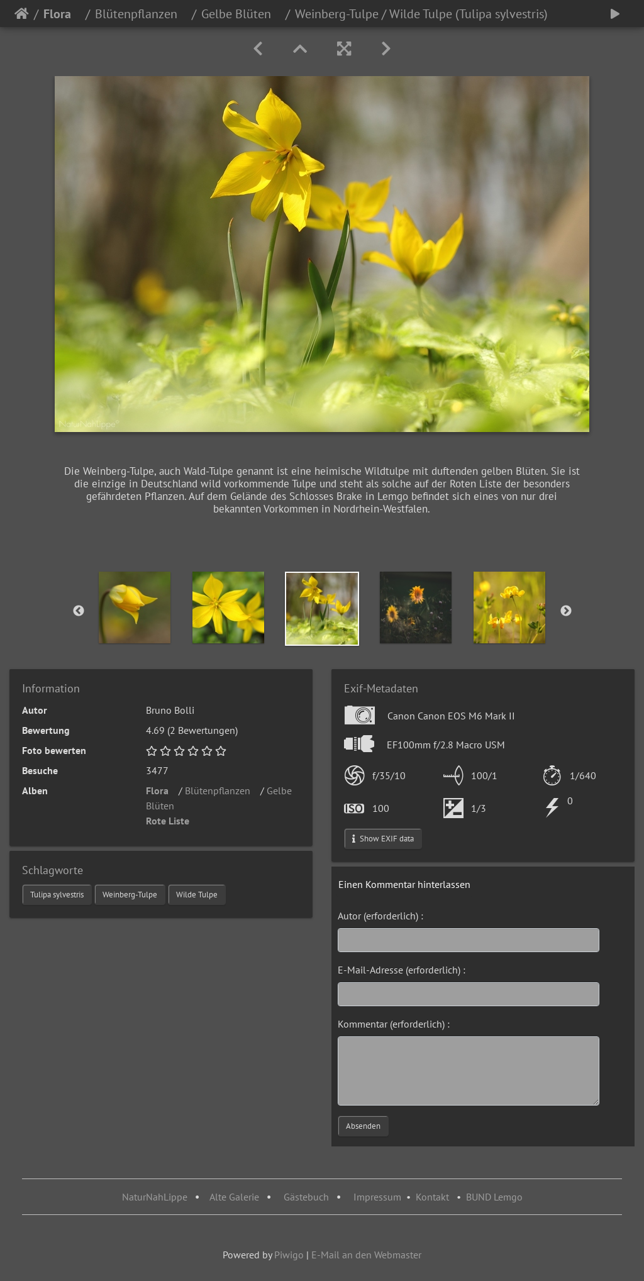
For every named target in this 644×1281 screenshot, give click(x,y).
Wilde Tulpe (197, 894)
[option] (135, 607)
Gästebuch (307, 1196)
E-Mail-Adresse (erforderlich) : (401, 969)
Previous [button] (78, 611)
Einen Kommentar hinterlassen (404, 884)
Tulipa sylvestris (57, 894)
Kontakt (432, 1196)
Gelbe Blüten (240, 14)
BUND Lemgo (494, 1196)
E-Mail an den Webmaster (366, 1254)
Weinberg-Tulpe (130, 894)
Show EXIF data (383, 838)
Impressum (377, 1196)
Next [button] (566, 611)
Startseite (21, 13)
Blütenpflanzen (141, 14)
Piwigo (289, 1254)
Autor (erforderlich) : (380, 915)
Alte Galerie (234, 1196)
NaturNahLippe (154, 1196)
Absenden (363, 1126)
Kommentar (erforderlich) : (394, 1024)
